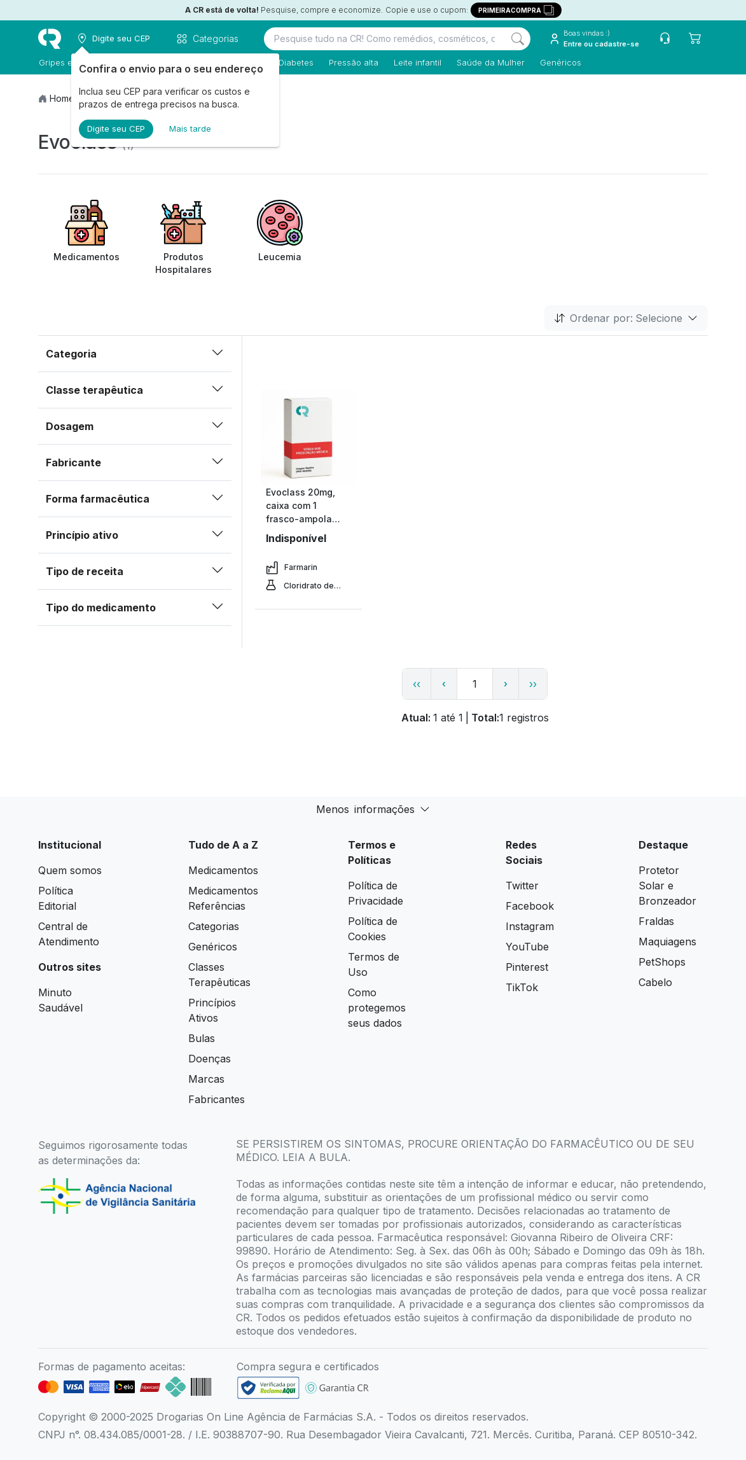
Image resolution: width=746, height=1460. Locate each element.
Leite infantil (417, 62)
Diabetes (295, 62)
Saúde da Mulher (490, 62)
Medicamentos (223, 870)
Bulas (201, 1038)
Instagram (530, 926)
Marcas (206, 1079)
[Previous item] (49, 237)
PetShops (662, 962)
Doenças (209, 1058)
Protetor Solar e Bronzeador (667, 885)
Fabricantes (216, 1099)
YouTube (527, 946)
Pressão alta (353, 62)
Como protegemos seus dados (377, 1007)
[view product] (308, 437)
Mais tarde (190, 128)
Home (62, 98)
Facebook (530, 906)
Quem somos (70, 870)
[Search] (517, 39)
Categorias (213, 926)
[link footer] (268, 1388)
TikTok (522, 987)
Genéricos (560, 62)
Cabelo (655, 982)
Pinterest (527, 967)
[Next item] (696, 237)
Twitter (522, 885)
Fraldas (656, 921)
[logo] (49, 38)
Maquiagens (667, 941)
